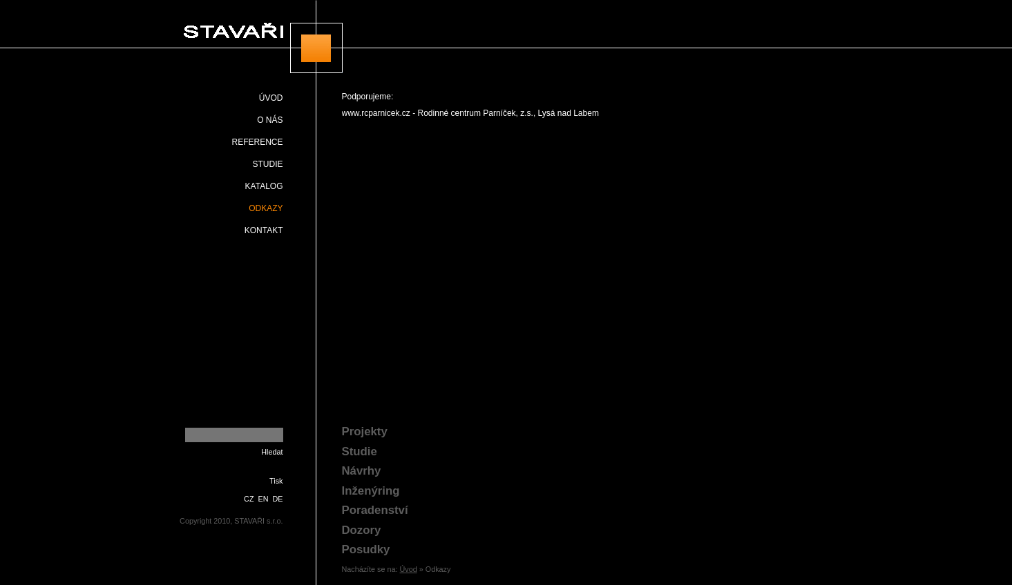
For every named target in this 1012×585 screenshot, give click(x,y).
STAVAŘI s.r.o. (259, 36)
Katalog (264, 186)
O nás (270, 120)
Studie (267, 164)
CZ (249, 499)
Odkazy (266, 208)
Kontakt (264, 230)
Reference (257, 142)
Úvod (408, 569)
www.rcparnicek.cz (376, 113)
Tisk (276, 481)
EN (263, 499)
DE (278, 499)
